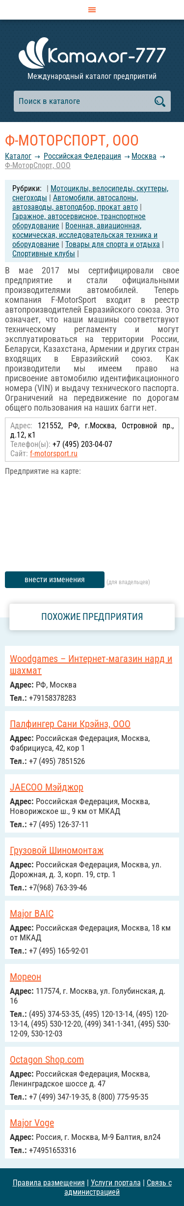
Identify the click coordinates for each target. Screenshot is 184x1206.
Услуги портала (116, 1182)
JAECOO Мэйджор (46, 787)
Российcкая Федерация (82, 156)
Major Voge (32, 1123)
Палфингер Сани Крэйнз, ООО (70, 724)
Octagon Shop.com (47, 1059)
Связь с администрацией (118, 1187)
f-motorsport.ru (54, 453)
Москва (144, 156)
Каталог (18, 156)
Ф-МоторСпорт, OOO (38, 165)
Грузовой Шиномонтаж (57, 850)
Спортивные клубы (43, 253)
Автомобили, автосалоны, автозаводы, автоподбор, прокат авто (75, 202)
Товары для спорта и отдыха (112, 244)
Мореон (25, 977)
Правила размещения (49, 1182)
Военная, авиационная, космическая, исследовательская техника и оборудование (85, 235)
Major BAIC (31, 913)
